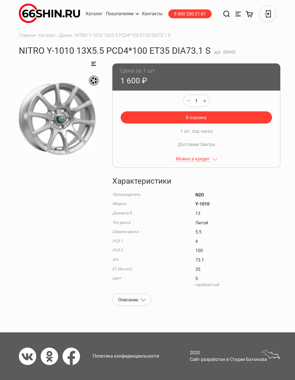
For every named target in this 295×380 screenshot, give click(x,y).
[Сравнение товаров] (238, 14)
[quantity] (196, 101)
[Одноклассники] (52, 356)
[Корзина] (249, 14)
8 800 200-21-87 (190, 14)
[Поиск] (226, 14)
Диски (65, 35)
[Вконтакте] (30, 356)
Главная (27, 35)
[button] (122, 13)
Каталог (47, 35)
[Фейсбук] (73, 356)
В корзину (196, 117)
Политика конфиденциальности (126, 356)
